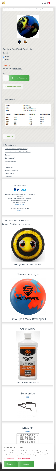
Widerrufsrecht (9, 173)
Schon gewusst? (10, 158)
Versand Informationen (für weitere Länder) (18, 152)
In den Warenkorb (19, 78)
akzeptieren (26, 464)
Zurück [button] (9, 136)
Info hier (19, 210)
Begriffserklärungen (11, 161)
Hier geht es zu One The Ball (27, 264)
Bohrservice (8, 155)
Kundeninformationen (11, 170)
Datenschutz (9, 167)
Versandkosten (17, 69)
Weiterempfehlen (13, 86)
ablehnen (10, 464)
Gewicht (5, 53)
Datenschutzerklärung (22, 458)
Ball (4, 73)
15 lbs (6, 60)
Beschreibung (10, 99)
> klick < (27, 397)
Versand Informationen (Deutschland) (16, 149)
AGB (6, 164)
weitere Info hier (19, 204)
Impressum (8, 176)
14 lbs (6, 57)
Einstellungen (9, 458)
